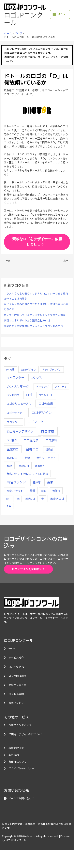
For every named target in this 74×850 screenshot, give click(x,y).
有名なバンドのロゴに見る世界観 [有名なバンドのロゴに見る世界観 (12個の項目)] (27, 474)
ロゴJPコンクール (23, 18)
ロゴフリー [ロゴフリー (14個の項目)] (13, 422)
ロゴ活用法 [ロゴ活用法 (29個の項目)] (30, 440)
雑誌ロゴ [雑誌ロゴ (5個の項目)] (30, 498)
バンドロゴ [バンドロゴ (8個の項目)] (12, 395)
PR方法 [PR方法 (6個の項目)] (10, 369)
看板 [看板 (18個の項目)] (32, 490)
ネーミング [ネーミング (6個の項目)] (42, 386)
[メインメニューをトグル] (60, 14)
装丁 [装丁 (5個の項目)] (8, 498)
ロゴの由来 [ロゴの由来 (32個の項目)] (45, 403)
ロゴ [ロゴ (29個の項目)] (29, 395)
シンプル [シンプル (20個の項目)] (36, 377)
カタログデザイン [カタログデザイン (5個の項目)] (51, 369)
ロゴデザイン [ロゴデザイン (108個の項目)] (42, 412)
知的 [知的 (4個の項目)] (43, 490)
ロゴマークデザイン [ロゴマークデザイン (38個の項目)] (20, 431)
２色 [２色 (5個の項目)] (8, 506)
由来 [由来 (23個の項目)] (50, 482)
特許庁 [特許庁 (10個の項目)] (36, 482)
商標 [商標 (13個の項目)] (27, 458)
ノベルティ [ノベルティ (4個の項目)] (61, 386)
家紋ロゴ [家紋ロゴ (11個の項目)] (24, 466)
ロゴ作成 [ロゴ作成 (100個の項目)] (47, 431)
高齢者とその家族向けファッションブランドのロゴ (33, 326)
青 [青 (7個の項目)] (42, 498)
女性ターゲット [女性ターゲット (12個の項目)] (46, 458)
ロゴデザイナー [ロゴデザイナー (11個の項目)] (15, 413)
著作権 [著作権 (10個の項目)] (56, 490)
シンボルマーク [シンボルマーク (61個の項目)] (18, 386)
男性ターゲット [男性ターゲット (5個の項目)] (14, 490)
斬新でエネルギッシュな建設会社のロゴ (27, 320)
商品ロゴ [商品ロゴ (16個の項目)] (12, 458)
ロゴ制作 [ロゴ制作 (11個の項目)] (12, 440)
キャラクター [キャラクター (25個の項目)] (15, 377)
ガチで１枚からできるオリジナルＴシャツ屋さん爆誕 (35, 315)
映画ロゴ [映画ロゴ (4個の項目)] (40, 466)
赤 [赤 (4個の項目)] (18, 498)
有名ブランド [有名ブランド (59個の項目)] (16, 482)
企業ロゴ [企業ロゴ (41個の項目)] (13, 449)
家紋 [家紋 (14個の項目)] (9, 466)
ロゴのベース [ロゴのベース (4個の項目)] (46, 395)
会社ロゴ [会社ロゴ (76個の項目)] (32, 449)
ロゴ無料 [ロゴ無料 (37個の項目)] (51, 440)
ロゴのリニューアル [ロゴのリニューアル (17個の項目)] (19, 403)
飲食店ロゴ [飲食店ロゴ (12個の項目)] (57, 498)
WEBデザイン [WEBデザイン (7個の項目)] (28, 369)
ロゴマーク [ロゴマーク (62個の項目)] (35, 421)
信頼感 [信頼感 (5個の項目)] (49, 449)
